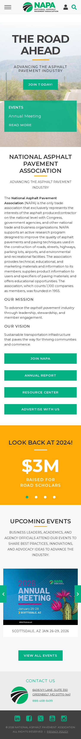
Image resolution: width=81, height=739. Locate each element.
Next (78, 594)
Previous (3, 594)
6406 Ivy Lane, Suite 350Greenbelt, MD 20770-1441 (51, 692)
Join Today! (40, 84)
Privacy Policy (57, 731)
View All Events (40, 655)
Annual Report (41, 375)
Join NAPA (40, 358)
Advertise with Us (40, 409)
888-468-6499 (42, 700)
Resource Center (40, 392)
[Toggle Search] (74, 7)
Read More (20, 125)
